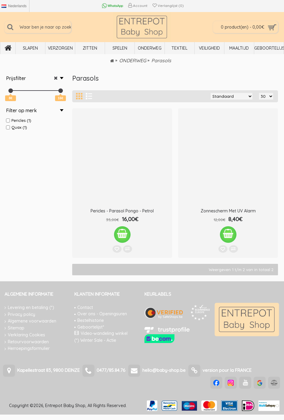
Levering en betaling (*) (29, 307)
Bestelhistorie (89, 320)
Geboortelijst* (89, 327)
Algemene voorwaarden (30, 321)
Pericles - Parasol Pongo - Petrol (122, 211)
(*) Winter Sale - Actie (95, 340)
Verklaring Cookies (25, 335)
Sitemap (14, 328)
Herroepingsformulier (27, 348)
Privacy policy (20, 314)
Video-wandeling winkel (101, 333)
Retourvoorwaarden (27, 342)
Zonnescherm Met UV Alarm (228, 211)
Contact (83, 307)
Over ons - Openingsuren (100, 314)
